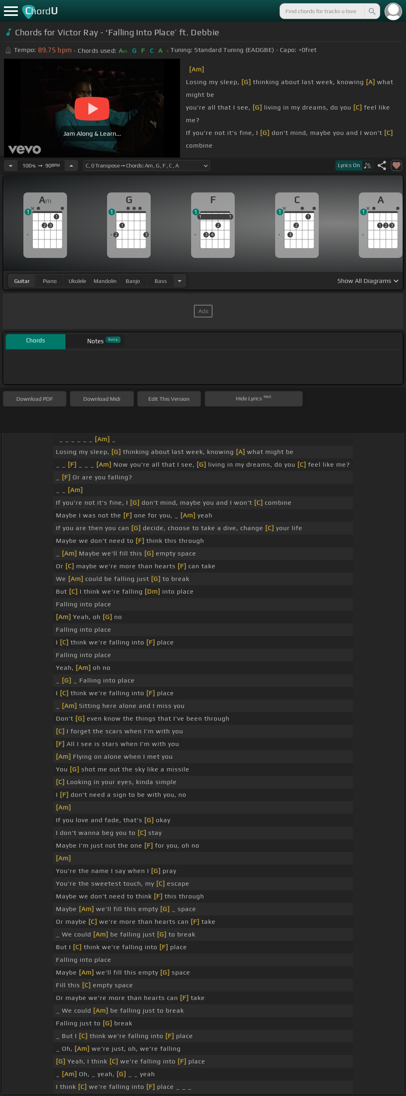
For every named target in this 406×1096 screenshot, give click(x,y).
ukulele (77, 281)
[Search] (371, 11)
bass (161, 281)
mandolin (105, 281)
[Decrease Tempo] (10, 165)
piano (50, 281)
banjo (133, 281)
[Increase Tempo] (71, 165)
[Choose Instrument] (180, 281)
